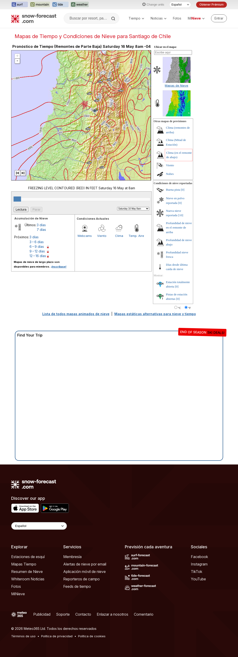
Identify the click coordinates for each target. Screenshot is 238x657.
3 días (41, 225)
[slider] (17, 199)
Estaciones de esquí (28, 556)
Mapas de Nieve (176, 85)
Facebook (199, 556)
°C (179, 308)
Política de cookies (92, 636)
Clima (119, 236)
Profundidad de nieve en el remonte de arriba (179, 227)
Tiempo (136, 18)
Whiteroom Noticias (27, 579)
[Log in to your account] (219, 18)
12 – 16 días (38, 256)
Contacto (83, 614)
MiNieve (18, 594)
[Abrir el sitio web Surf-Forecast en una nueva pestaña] (19, 5)
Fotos (177, 18)
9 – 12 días (37, 251)
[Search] (113, 18)
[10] (180, 215)
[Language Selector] (39, 526)
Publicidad (41, 614)
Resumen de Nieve (27, 571)
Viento (101, 236)
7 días (41, 230)
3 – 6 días (37, 242)
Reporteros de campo (81, 579)
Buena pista (173, 189)
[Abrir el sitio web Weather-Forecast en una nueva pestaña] (79, 5)
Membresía (72, 556)
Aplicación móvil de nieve (84, 571)
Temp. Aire (136, 236)
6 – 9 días (37, 246)
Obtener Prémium (211, 4)
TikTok (196, 571)
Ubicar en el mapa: (165, 47)
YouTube (198, 579)
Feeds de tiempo (77, 586)
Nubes (170, 174)
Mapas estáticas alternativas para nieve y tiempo (155, 314)
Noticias (158, 18)
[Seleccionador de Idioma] (180, 4)
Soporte (63, 614)
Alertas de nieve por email (84, 564)
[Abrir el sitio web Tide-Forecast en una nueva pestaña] (60, 5)
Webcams (84, 236)
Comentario (143, 614)
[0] (182, 189)
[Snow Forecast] (33, 18)
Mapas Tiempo (23, 564)
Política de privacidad (57, 636)
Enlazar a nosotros (112, 614)
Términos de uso (23, 636)
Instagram (199, 564)
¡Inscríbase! (58, 266)
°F (189, 308)
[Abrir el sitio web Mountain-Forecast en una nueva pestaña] (40, 5)
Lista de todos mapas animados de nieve (75, 314)
